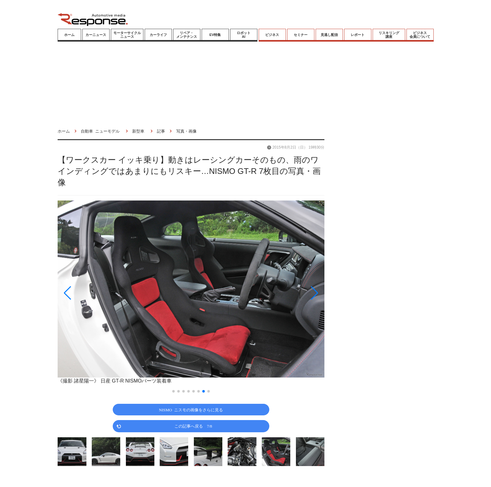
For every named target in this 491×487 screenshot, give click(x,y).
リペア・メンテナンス (186, 34)
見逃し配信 (329, 35)
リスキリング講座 (389, 34)
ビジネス (272, 35)
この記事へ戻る (193, 426)
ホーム (69, 35)
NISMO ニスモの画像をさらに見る (191, 410)
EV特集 (215, 35)
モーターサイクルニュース (127, 34)
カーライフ (158, 35)
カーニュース (95, 35)
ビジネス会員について (420, 34)
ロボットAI (244, 34)
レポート (357, 35)
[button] (98, 293)
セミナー (301, 35)
